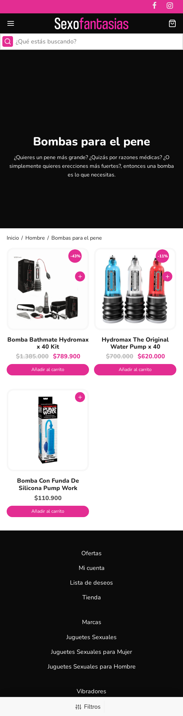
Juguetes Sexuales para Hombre (92, 667)
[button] (48, 369)
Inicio (13, 238)
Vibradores (91, 691)
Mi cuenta (92, 568)
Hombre (35, 238)
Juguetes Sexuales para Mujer (91, 652)
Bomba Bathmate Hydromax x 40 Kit (48, 343)
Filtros (88, 707)
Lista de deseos (91, 583)
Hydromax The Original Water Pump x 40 (135, 343)
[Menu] (11, 23)
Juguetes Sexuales (91, 637)
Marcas (91, 622)
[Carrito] (172, 23)
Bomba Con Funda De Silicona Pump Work (48, 484)
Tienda (91, 597)
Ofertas (91, 553)
